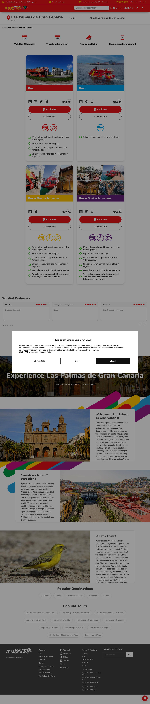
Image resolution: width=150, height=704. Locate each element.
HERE (26, 352)
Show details (39, 361)
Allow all (113, 361)
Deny (77, 361)
